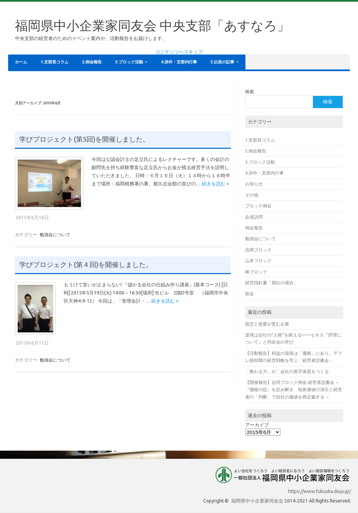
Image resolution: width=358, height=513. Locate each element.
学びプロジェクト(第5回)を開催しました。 (84, 139)
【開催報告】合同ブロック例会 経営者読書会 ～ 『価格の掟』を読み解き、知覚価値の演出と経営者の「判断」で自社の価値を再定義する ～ (293, 389)
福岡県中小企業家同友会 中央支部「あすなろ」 (152, 25)
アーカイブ (257, 425)
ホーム (21, 62)
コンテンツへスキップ (179, 52)
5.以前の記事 (222, 62)
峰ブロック (256, 271)
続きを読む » (215, 183)
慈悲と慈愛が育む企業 (267, 324)
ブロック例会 (258, 205)
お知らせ (254, 183)
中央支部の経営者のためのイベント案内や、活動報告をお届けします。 (91, 38)
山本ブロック (258, 260)
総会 (249, 293)
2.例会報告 (92, 62)
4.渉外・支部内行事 (179, 62)
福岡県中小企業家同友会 (257, 501)
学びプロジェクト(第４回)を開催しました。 (86, 264)
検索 (249, 91)
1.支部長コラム (54, 62)
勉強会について (55, 234)
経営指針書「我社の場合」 (271, 282)
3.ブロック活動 (129, 62)
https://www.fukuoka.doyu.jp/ (319, 491)
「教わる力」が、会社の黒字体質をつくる (287, 371)
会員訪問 (254, 216)
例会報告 (254, 227)
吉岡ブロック (258, 249)
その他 (251, 194)
